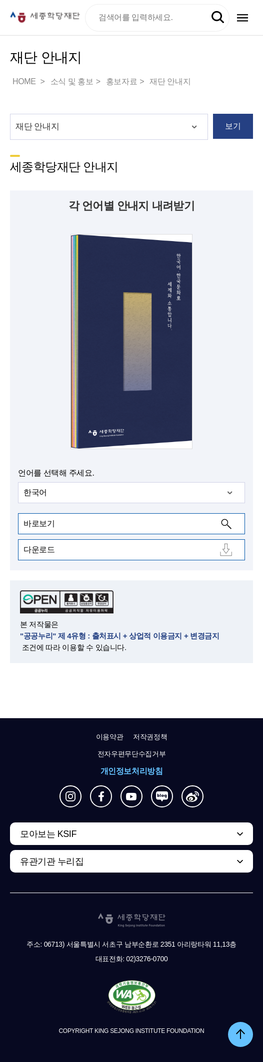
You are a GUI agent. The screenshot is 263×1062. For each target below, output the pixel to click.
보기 (232, 126)
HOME (25, 81)
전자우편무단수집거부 (132, 753)
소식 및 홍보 (72, 81)
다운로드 (39, 549)
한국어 (35, 492)
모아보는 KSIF (48, 834)
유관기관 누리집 (52, 862)
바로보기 (39, 523)
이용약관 (110, 736)
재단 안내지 (170, 81)
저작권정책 (150, 736)
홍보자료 (121, 81)
